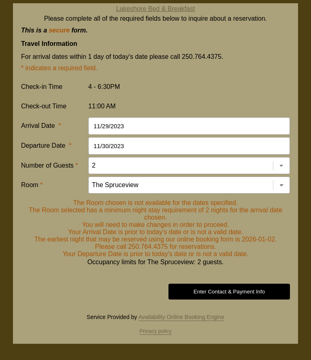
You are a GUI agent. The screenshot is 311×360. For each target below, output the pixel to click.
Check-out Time (43, 106)
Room (32, 184)
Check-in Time (41, 86)
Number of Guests (49, 165)
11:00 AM (102, 106)
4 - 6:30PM (104, 86)
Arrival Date (41, 125)
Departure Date (46, 145)
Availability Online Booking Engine (181, 317)
